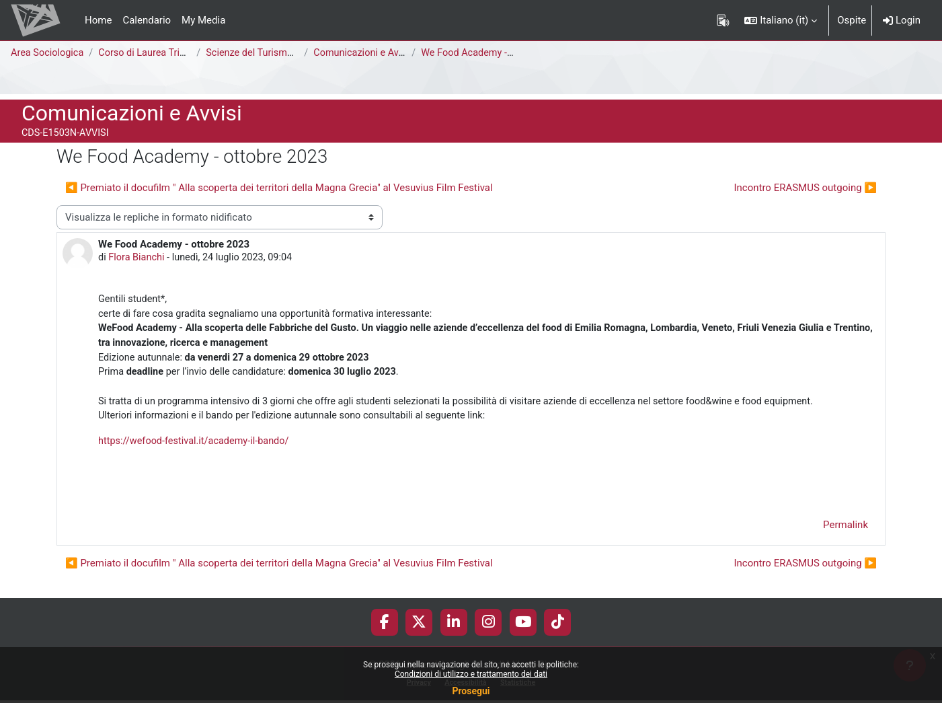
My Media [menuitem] (203, 20)
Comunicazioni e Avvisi (368, 53)
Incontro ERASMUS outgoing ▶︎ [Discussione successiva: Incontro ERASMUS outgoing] (805, 188)
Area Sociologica (48, 53)
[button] (781, 20)
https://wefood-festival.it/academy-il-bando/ (197, 447)
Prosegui (470, 691)
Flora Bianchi (138, 258)
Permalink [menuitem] (845, 532)
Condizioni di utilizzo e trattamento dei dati (471, 674)
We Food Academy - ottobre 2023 (499, 53)
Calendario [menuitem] (146, 20)
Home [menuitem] (98, 20)
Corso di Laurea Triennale (159, 53)
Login (901, 20)
